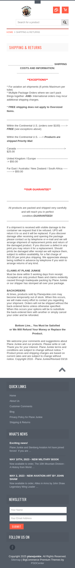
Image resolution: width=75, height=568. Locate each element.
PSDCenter (37, 563)
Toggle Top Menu (38, 2)
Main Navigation (10, 22)
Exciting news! (19, 443)
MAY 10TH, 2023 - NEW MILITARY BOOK (34, 459)
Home (10, 32)
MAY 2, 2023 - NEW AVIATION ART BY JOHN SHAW (37, 477)
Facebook (12, 547)
